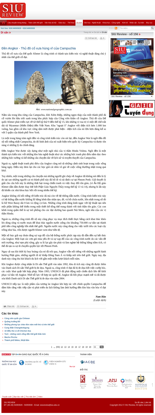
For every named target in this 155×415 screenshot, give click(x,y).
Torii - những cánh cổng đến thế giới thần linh (25, 334)
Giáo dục (62, 23)
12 (62, 347)
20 (90, 347)
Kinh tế (124, 23)
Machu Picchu (10, 337)
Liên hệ (148, 402)
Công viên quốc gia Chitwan (17, 318)
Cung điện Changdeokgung (16, 328)
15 (72, 347)
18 (83, 347)
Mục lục (149, 23)
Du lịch (79, 23)
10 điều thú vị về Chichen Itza (17, 331)
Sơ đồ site (139, 402)
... (54, 347)
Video (40, 397)
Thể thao (71, 23)
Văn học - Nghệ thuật (92, 23)
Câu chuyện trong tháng (17, 23)
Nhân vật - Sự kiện (137, 23)
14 (69, 347)
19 (87, 347)
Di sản (4, 32)
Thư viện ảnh (31, 397)
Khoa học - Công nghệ (111, 23)
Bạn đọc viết (18, 397)
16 (76, 347)
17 (79, 347)
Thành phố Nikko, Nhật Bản (16, 340)
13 (65, 347)
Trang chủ (87, 32)
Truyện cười (7, 397)
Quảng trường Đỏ (12, 321)
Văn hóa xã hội (50, 23)
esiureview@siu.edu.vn (50, 405)
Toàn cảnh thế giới (35, 23)
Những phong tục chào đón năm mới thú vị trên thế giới (29, 324)
